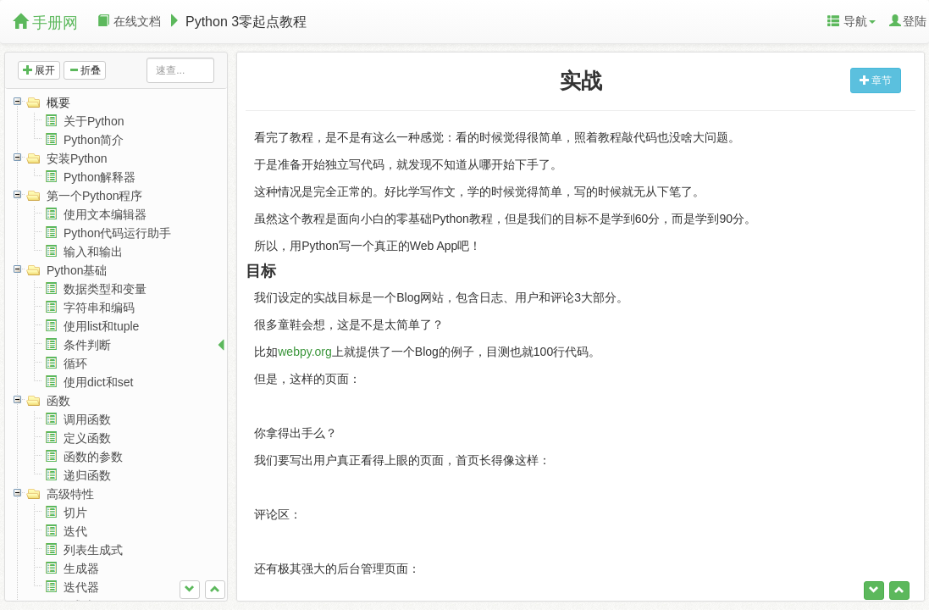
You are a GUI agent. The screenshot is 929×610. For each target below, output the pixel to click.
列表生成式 (93, 550)
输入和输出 (93, 251)
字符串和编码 (99, 307)
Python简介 (94, 140)
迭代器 (81, 587)
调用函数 (87, 419)
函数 (58, 401)
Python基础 (77, 270)
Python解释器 (100, 177)
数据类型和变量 (105, 289)
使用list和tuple (101, 326)
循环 (75, 363)
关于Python (94, 121)
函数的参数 (93, 456)
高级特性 (70, 494)
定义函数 (87, 438)
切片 (75, 512)
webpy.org (305, 351)
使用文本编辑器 (105, 214)
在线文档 (129, 21)
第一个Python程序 (95, 195)
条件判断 (87, 345)
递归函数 (87, 475)
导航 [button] (851, 21)
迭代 (75, 531)
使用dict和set (98, 382)
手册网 (45, 22)
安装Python (77, 158)
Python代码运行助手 (118, 233)
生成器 (81, 568)
